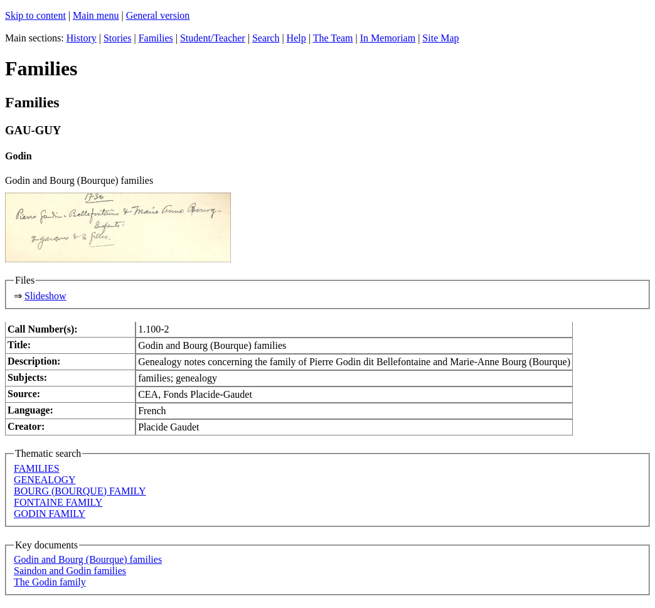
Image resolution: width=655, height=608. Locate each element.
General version (158, 15)
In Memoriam (387, 38)
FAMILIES (37, 468)
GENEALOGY (45, 479)
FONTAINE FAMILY (58, 502)
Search (266, 38)
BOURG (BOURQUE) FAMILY (80, 491)
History (82, 38)
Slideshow (45, 296)
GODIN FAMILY (49, 513)
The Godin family (50, 582)
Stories (117, 38)
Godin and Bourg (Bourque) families (88, 559)
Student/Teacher (212, 38)
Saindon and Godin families (70, 570)
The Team (333, 38)
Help (296, 38)
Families (156, 38)
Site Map (440, 38)
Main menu (96, 15)
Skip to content (35, 15)
